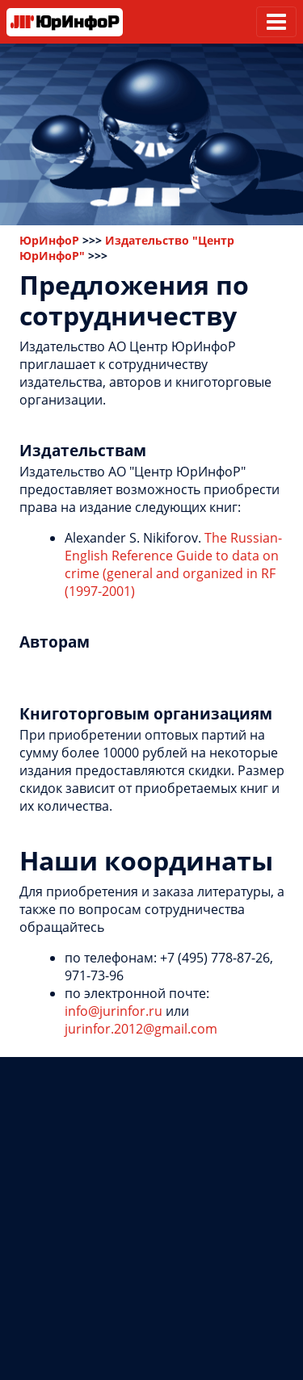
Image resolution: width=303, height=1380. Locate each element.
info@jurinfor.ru (113, 1011)
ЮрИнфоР (49, 240)
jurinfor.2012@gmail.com (141, 1029)
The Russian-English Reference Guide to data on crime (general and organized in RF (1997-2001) (173, 564)
